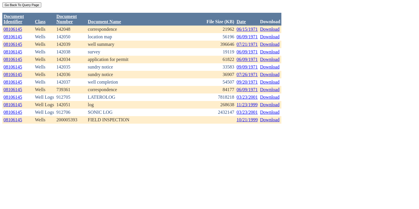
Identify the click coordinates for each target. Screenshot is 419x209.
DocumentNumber (66, 19)
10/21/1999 (247, 119)
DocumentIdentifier (13, 19)
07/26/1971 (247, 74)
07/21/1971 (247, 44)
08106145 (12, 29)
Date (241, 21)
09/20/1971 (247, 82)
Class (40, 21)
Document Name (104, 21)
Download (270, 29)
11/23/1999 (247, 104)
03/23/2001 (247, 97)
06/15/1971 (247, 29)
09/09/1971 (247, 66)
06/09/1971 (247, 36)
